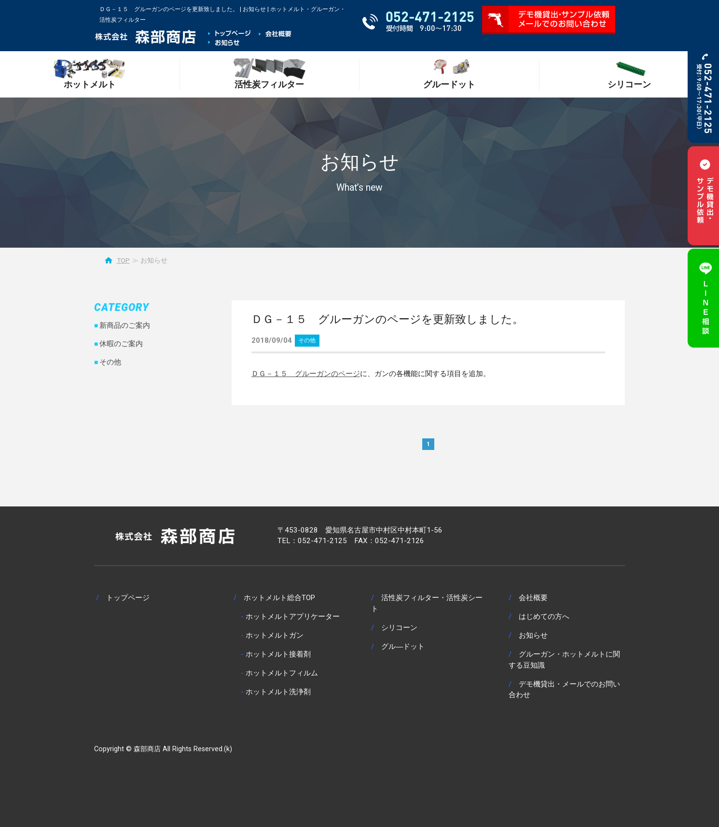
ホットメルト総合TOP (279, 597)
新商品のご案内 (124, 325)
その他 (307, 340)
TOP (123, 260)
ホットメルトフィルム (282, 673)
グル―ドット (403, 646)
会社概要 (533, 597)
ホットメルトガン (275, 635)
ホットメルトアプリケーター (293, 616)
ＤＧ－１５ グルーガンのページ (305, 373)
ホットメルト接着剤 (278, 654)
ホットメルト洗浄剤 (278, 691)
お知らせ (533, 635)
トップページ (128, 597)
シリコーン (399, 627)
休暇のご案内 (121, 343)
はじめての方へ (544, 616)
